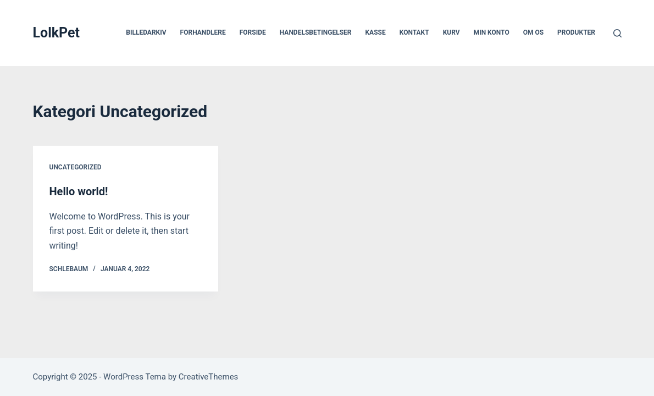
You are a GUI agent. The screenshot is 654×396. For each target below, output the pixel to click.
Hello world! (78, 191)
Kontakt (414, 32)
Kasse (375, 32)
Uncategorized (75, 167)
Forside (253, 32)
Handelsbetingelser (316, 32)
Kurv (451, 32)
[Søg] (617, 33)
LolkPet (56, 33)
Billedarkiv (146, 32)
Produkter (576, 32)
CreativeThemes (209, 377)
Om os (533, 32)
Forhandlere (203, 32)
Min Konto (491, 32)
